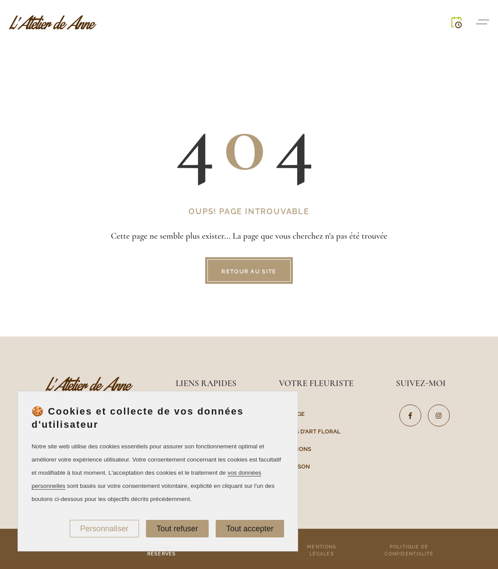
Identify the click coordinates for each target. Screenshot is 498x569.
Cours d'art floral (310, 431)
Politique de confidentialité (409, 549)
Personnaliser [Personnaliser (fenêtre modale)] (104, 528)
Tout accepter (250, 528)
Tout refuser (177, 528)
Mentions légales (321, 549)
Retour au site (248, 272)
